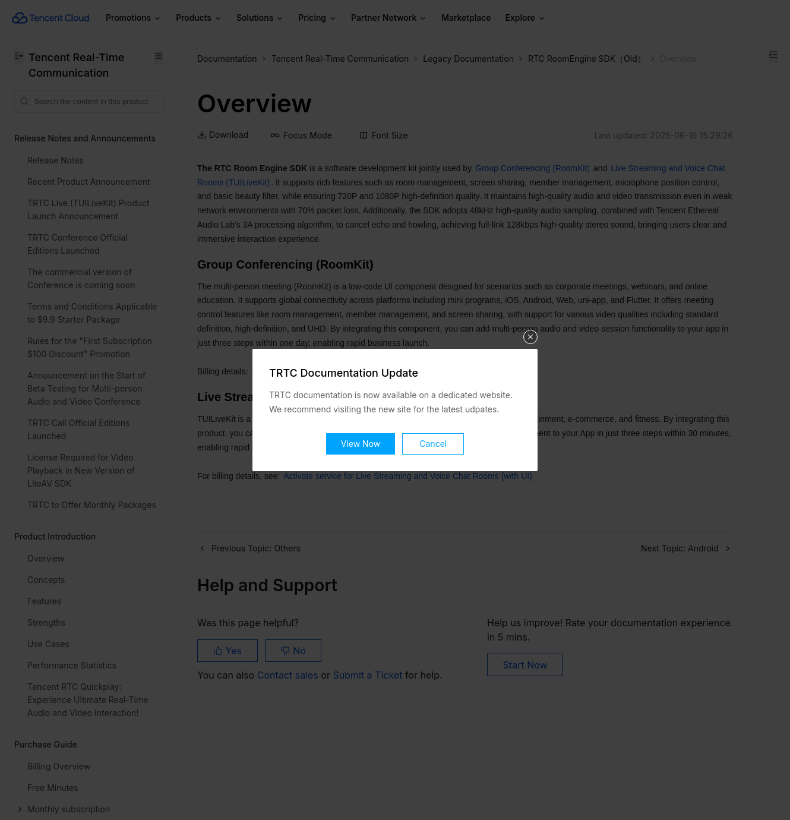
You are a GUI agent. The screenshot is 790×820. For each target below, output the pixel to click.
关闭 (530, 337)
